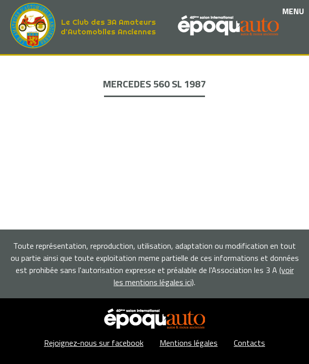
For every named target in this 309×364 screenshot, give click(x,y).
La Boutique (155, 101)
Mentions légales (189, 343)
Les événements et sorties (155, 78)
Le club (155, 66)
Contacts (249, 343)
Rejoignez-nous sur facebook (93, 343)
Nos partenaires (154, 90)
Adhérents (154, 113)
